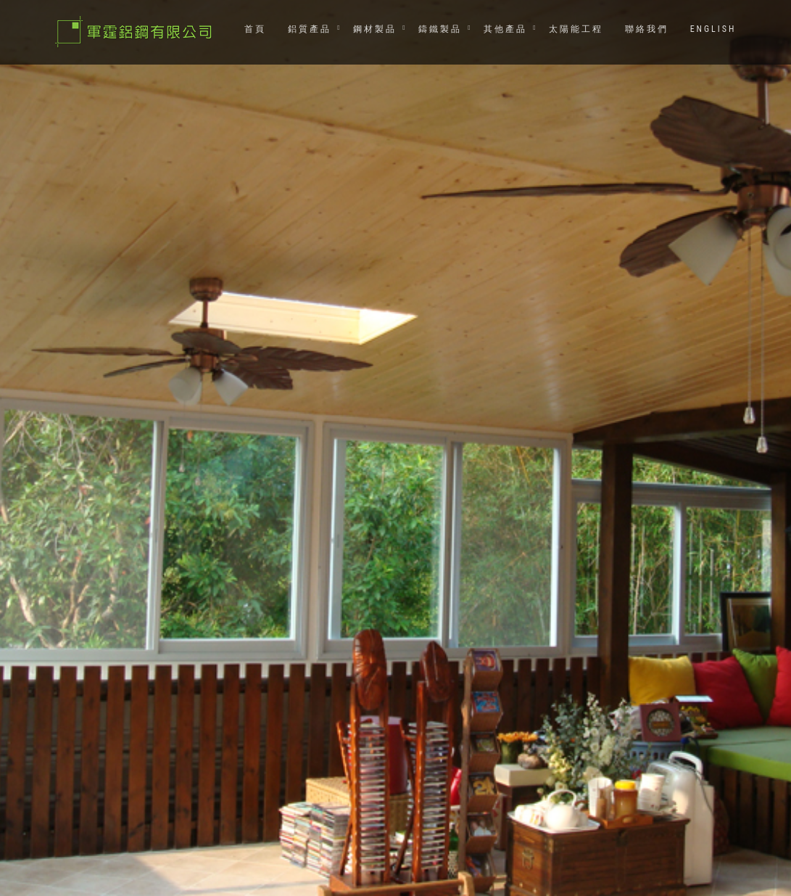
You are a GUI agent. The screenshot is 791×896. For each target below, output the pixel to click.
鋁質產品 (309, 29)
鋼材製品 (375, 29)
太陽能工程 (576, 29)
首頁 (255, 29)
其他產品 (505, 29)
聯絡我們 (646, 29)
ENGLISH (713, 29)
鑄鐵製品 (440, 29)
